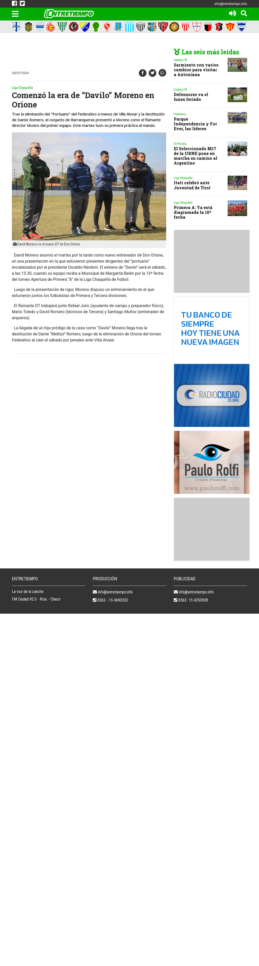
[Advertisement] (103, 52)
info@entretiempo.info (230, 4)
